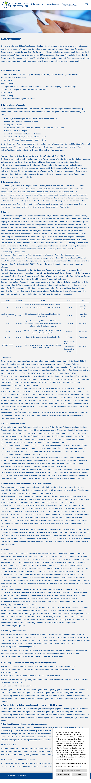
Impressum (12, 779)
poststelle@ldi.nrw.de (53, 657)
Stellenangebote (37, 4)
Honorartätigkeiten (52, 4)
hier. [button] (80, 766)
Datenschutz (21, 779)
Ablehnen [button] (79, 774)
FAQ (86, 4)
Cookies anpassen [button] (63, 774)
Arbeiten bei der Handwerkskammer (69, 5)
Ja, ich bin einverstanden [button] (71, 771)
